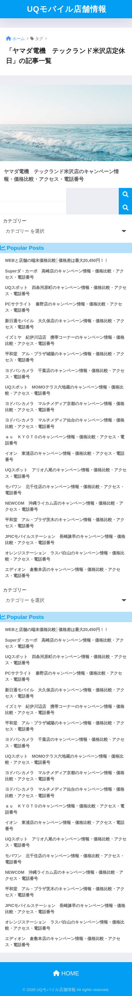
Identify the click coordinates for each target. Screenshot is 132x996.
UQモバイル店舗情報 (66, 9)
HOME (66, 973)
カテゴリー (14, 220)
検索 (125, 194)
